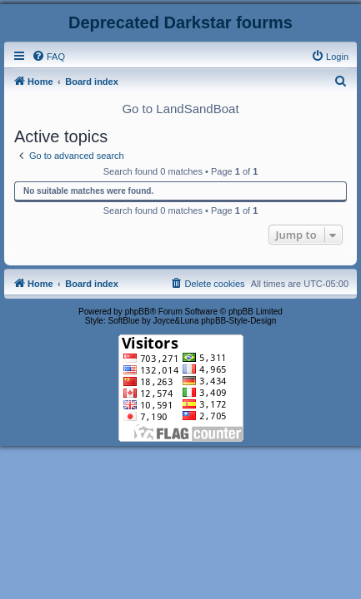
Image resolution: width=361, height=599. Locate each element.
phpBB (137, 311)
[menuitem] (48, 57)
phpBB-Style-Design (238, 320)
